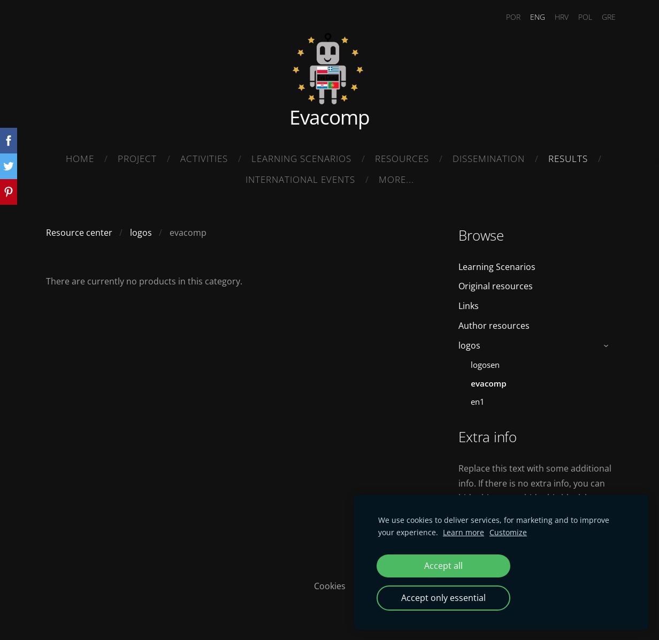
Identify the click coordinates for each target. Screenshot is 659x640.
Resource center (79, 229)
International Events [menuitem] (300, 179)
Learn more (463, 532)
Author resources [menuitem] (494, 322)
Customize (508, 532)
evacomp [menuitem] (488, 380)
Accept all (443, 566)
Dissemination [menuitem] (489, 158)
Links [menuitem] (468, 303)
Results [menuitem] (568, 158)
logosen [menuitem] (485, 361)
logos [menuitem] (469, 342)
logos (141, 229)
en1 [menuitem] (478, 399)
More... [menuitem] (396, 179)
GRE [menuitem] (602, 17)
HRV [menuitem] (555, 17)
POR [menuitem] (507, 17)
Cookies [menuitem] (330, 583)
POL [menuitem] (579, 17)
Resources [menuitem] (402, 158)
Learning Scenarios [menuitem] (301, 158)
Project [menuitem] (137, 158)
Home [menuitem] (80, 158)
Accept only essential (443, 598)
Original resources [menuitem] (495, 283)
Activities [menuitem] (204, 158)
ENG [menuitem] (531, 17)
